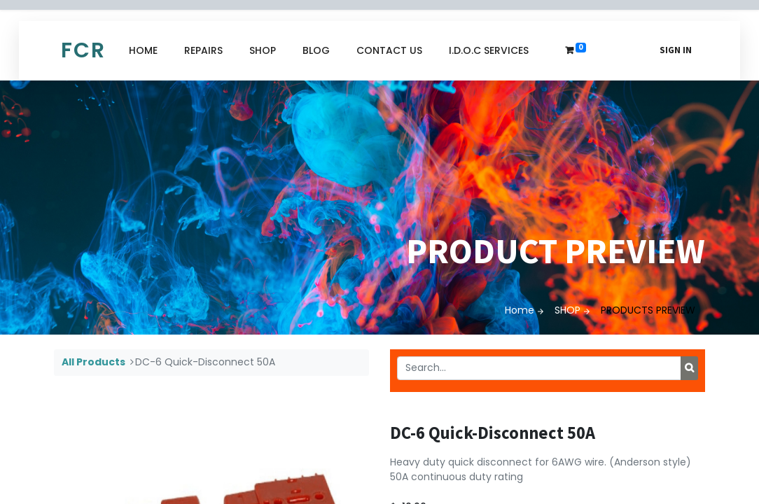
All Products (93, 362)
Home (519, 310)
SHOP (567, 310)
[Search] (689, 368)
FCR (83, 50)
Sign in (676, 50)
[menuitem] (143, 50)
